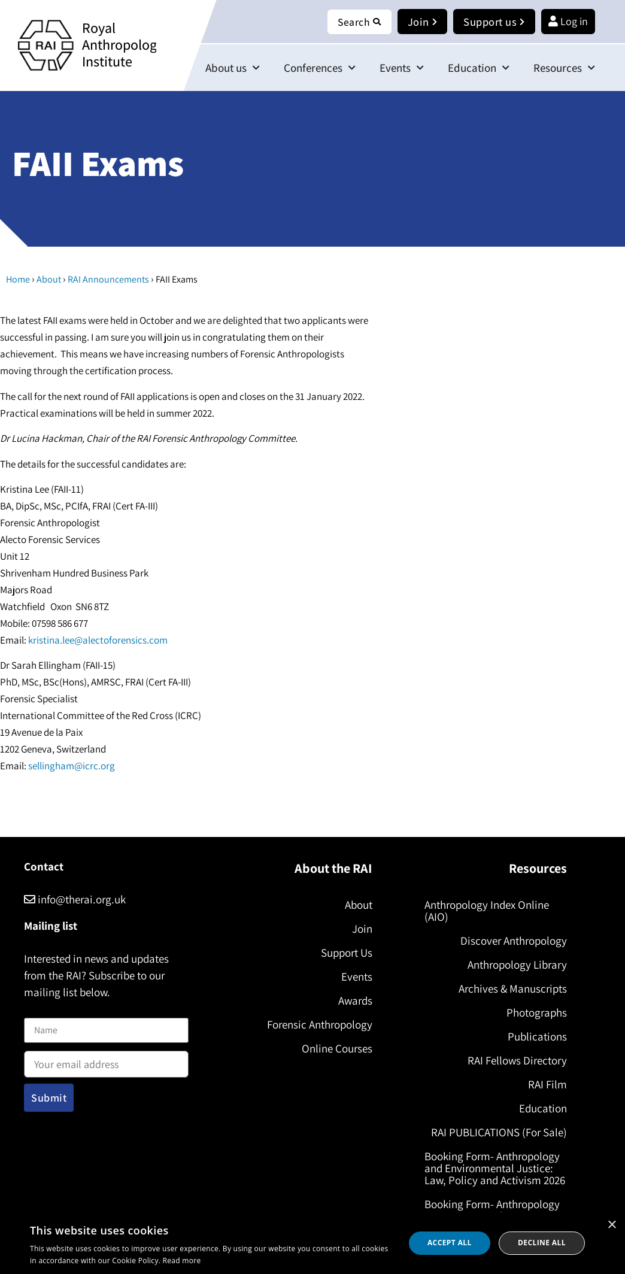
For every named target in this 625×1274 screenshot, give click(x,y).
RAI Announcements (108, 280)
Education (478, 68)
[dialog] (312, 1243)
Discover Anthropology (512, 940)
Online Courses (335, 1048)
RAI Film (546, 1084)
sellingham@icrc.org (71, 766)
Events (402, 68)
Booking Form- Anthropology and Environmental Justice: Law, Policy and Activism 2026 (493, 1174)
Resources (564, 68)
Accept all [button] (449, 1242)
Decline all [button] (542, 1242)
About (49, 280)
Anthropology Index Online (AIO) (488, 910)
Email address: (106, 1060)
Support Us (345, 952)
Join (360, 928)
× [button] (611, 1225)
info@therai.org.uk (75, 899)
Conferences (320, 68)
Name (36, 1011)
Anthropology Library (516, 964)
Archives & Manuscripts (511, 988)
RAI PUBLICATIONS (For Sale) (498, 1132)
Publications (536, 1036)
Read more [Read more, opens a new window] (182, 1260)
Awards (353, 1000)
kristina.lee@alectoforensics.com (98, 640)
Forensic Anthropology (318, 1024)
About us (232, 68)
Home (18, 280)
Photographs (535, 1012)
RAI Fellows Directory (516, 1060)
